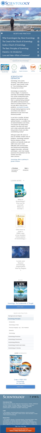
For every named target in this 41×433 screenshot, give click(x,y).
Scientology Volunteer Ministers (29, 421)
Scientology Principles (14, 318)
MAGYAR (5, 406)
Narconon (18, 424)
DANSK (30, 403)
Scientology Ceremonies (15, 339)
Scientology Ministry (14, 342)
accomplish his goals (22, 107)
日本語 (9, 405)
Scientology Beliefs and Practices (18, 412)
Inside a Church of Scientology (13, 45)
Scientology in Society (14, 348)
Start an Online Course (17, 421)
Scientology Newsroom (15, 420)
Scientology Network (19, 419)
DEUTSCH (31, 405)
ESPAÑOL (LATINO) (22, 406)
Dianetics (11, 330)
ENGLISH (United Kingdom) (22, 403)
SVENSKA (14, 406)
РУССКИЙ (14, 405)
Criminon (33, 68)
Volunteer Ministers (7, 413)
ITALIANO (19, 407)
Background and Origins (15, 316)
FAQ (13, 413)
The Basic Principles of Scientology (15, 48)
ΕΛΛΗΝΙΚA (13, 407)
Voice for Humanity (30, 412)
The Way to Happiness (14, 68)
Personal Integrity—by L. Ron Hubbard (19, 327)
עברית (5, 405)
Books (16, 413)
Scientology (12, 333)
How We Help (4, 72)
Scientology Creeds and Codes (16, 345)
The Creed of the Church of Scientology (17, 41)
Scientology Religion (29, 419)
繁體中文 (19, 405)
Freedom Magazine (26, 423)
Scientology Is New (14, 324)
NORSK (9, 406)
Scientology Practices (14, 336)
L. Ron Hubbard (6, 412)
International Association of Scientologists (12, 423)
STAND (32, 423)
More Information (29, 413)
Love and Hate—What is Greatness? (16, 55)
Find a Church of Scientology (10, 414)
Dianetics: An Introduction (12, 52)
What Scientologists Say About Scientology (18, 38)
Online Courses (21, 413)
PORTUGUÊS (25, 407)
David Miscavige (24, 420)
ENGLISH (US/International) (9, 403)
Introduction (12, 322)
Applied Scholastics (23, 68)
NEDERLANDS (25, 405)
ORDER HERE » (20, 307)
